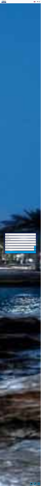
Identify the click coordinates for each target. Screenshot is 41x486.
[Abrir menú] (39, 1)
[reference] (20, 234)
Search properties (20, 252)
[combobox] (20, 237)
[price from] (19, 247)
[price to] (19, 250)
